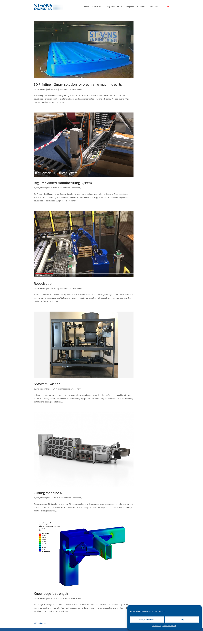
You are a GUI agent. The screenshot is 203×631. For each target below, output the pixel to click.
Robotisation (44, 283)
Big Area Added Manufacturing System (63, 182)
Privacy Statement (169, 626)
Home (86, 7)
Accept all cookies (147, 619)
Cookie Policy (156, 626)
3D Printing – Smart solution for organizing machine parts (78, 84)
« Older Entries (40, 623)
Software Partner (47, 384)
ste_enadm (41, 89)
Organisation (113, 7)
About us (96, 7)
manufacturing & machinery (70, 89)
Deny (182, 619)
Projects (130, 7)
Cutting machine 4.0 (49, 492)
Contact (154, 7)
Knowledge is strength (51, 593)
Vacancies (141, 7)
